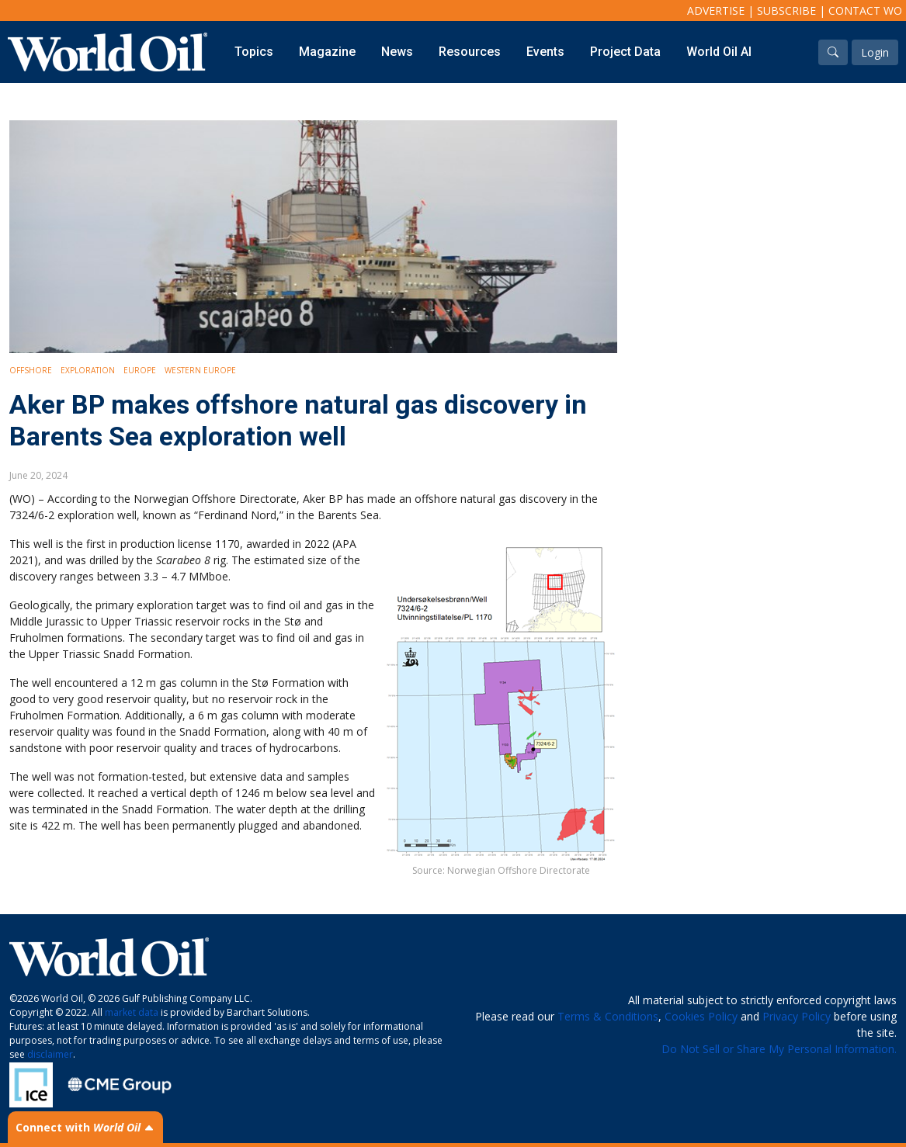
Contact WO (865, 10)
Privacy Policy (796, 1016)
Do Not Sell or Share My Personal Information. (779, 1048)
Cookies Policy (701, 1016)
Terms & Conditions (607, 1016)
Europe (139, 370)
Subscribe (786, 10)
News (397, 51)
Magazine (327, 51)
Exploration (88, 370)
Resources (470, 51)
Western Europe (200, 370)
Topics (253, 51)
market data (131, 1012)
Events (545, 51)
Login (875, 52)
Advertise (716, 10)
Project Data (625, 51)
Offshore (30, 370)
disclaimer (50, 1054)
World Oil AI (719, 51)
